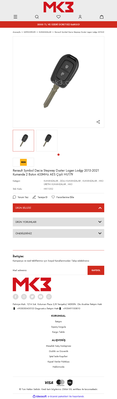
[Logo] (58, 7)
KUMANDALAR (51, 181)
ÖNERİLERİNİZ (23, 233)
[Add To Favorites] (63, 197)
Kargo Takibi (58, 332)
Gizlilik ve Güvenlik (58, 351)
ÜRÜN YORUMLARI (25, 222)
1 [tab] (58, 155)
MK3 (70, 184)
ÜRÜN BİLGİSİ (23, 208)
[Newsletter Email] (58, 270)
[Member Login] (80, 16)
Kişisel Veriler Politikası (58, 361)
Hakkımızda (58, 367)
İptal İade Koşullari (58, 356)
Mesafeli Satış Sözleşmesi (58, 346)
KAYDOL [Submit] (96, 270)
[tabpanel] (23, 140)
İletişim (58, 321)
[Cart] (101, 16)
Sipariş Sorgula (58, 326)
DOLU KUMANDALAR (70, 181)
